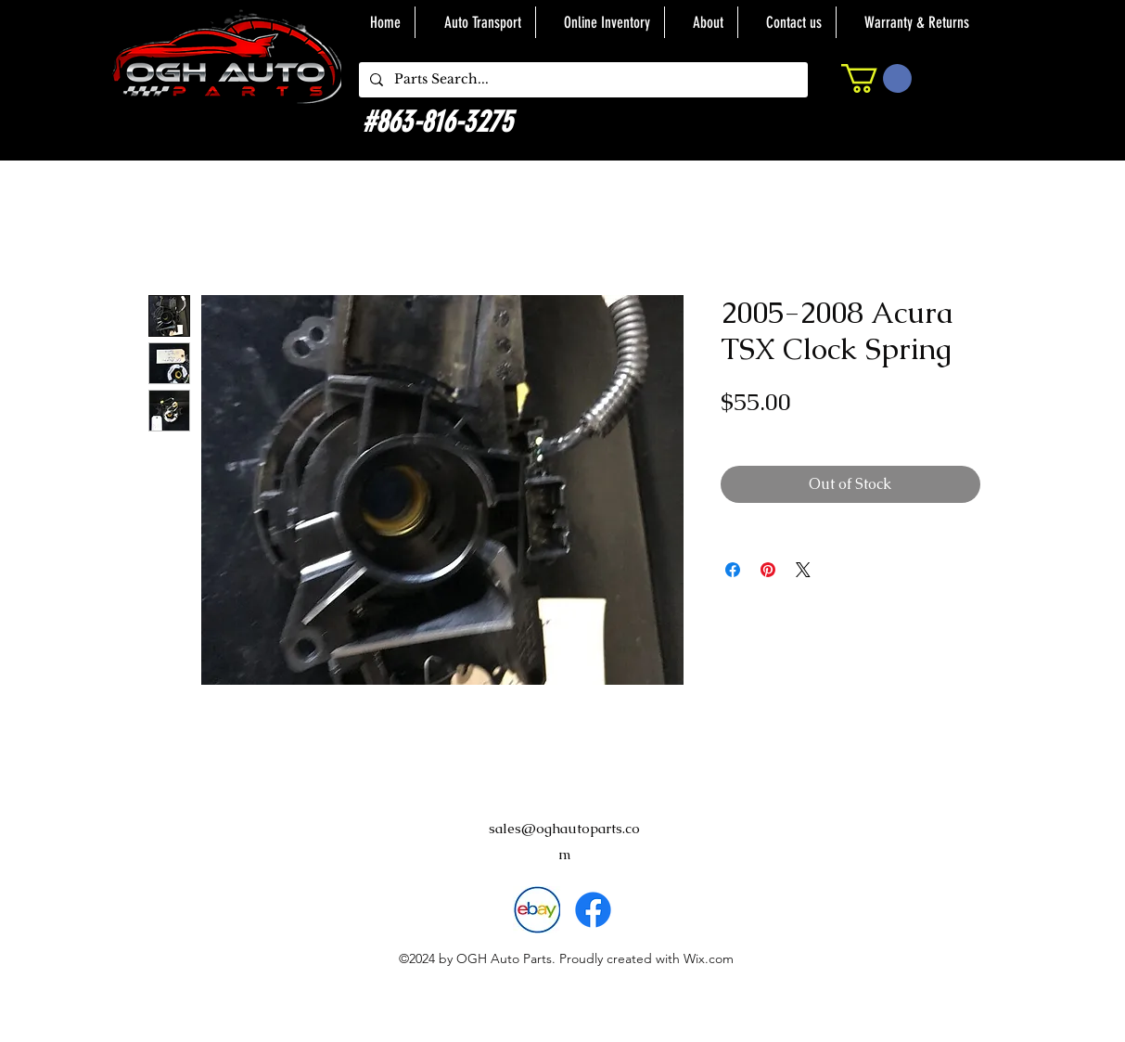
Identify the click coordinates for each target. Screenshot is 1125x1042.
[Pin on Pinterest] (768, 570)
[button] (876, 78)
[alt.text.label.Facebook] (593, 909)
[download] (536, 909)
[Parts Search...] (581, 79)
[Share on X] (803, 570)
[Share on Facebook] (733, 570)
